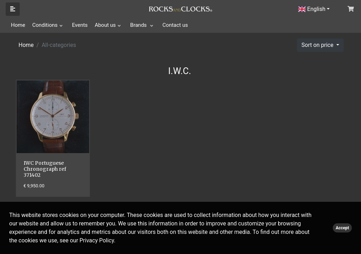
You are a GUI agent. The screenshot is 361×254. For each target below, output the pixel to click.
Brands (139, 25)
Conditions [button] (44, 25)
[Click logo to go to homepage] (180, 8)
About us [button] (105, 25)
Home (18, 25)
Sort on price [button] (318, 45)
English (311, 9)
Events (79, 25)
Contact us (175, 25)
